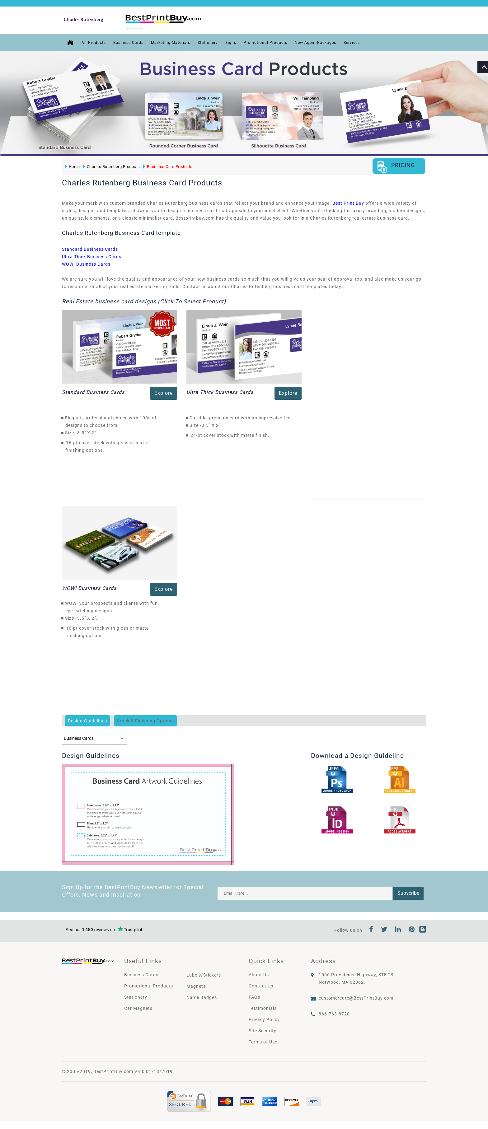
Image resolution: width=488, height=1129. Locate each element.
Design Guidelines (87, 719)
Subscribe (408, 891)
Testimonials (263, 1006)
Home (71, 165)
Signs (242, 41)
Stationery (216, 41)
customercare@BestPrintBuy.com (356, 996)
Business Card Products (166, 165)
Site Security (262, 1029)
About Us (259, 973)
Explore (163, 391)
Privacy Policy (264, 1017)
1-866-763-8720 (148, 27)
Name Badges (201, 995)
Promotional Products (280, 41)
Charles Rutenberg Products (110, 165)
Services (375, 41)
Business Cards (129, 41)
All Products (90, 41)
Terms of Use (263, 1040)
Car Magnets (138, 1006)
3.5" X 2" (88, 431)
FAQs (254, 995)
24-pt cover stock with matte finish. (230, 433)
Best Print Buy (348, 201)
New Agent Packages (335, 41)
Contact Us (261, 984)
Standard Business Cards (90, 247)
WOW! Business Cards (86, 262)
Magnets (196, 984)
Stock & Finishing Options (145, 719)
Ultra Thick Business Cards (91, 255)
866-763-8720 (334, 1012)
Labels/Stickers (203, 973)
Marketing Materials (175, 41)
